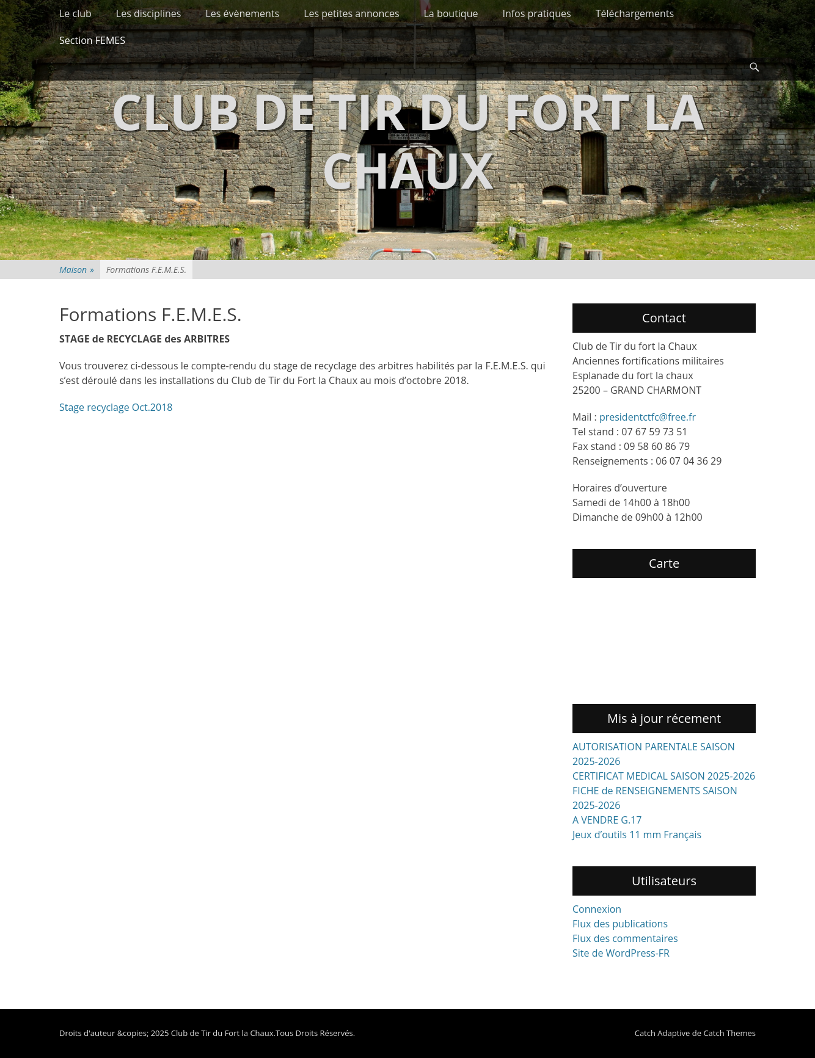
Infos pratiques (536, 13)
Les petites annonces (351, 13)
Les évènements (242, 13)
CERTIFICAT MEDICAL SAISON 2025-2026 (663, 776)
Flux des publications (620, 923)
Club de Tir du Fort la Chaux (407, 140)
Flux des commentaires (625, 938)
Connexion (596, 909)
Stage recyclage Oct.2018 (115, 407)
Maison (76, 269)
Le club (75, 13)
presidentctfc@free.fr (647, 417)
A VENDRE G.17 (606, 820)
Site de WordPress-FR (621, 953)
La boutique (451, 13)
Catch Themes (729, 1032)
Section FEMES (92, 40)
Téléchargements (635, 13)
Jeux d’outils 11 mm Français (636, 834)
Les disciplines (148, 13)
